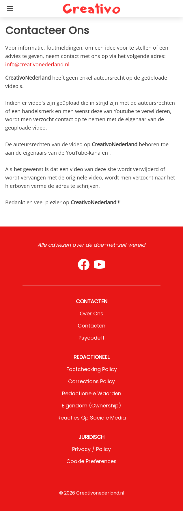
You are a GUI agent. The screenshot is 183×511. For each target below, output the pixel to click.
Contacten (91, 325)
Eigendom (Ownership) (91, 405)
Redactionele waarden (91, 393)
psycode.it (91, 337)
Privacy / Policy (91, 449)
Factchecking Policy (91, 369)
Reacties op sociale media (91, 417)
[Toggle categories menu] (9, 8)
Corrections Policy (91, 381)
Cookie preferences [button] (91, 461)
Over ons (91, 313)
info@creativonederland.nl (37, 64)
